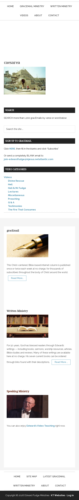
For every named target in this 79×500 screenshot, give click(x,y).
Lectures (13, 191)
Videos (8, 177)
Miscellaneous (16, 195)
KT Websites (58, 495)
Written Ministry (17, 311)
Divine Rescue (16, 181)
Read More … (61, 362)
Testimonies (15, 206)
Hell (10, 184)
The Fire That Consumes (22, 209)
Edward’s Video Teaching (41, 425)
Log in (70, 495)
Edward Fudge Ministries (39, 38)
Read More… (17, 278)
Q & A (11, 202)
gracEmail (13, 230)
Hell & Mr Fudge (17, 188)
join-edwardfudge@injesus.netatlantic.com (28, 159)
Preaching (14, 199)
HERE (12, 148)
